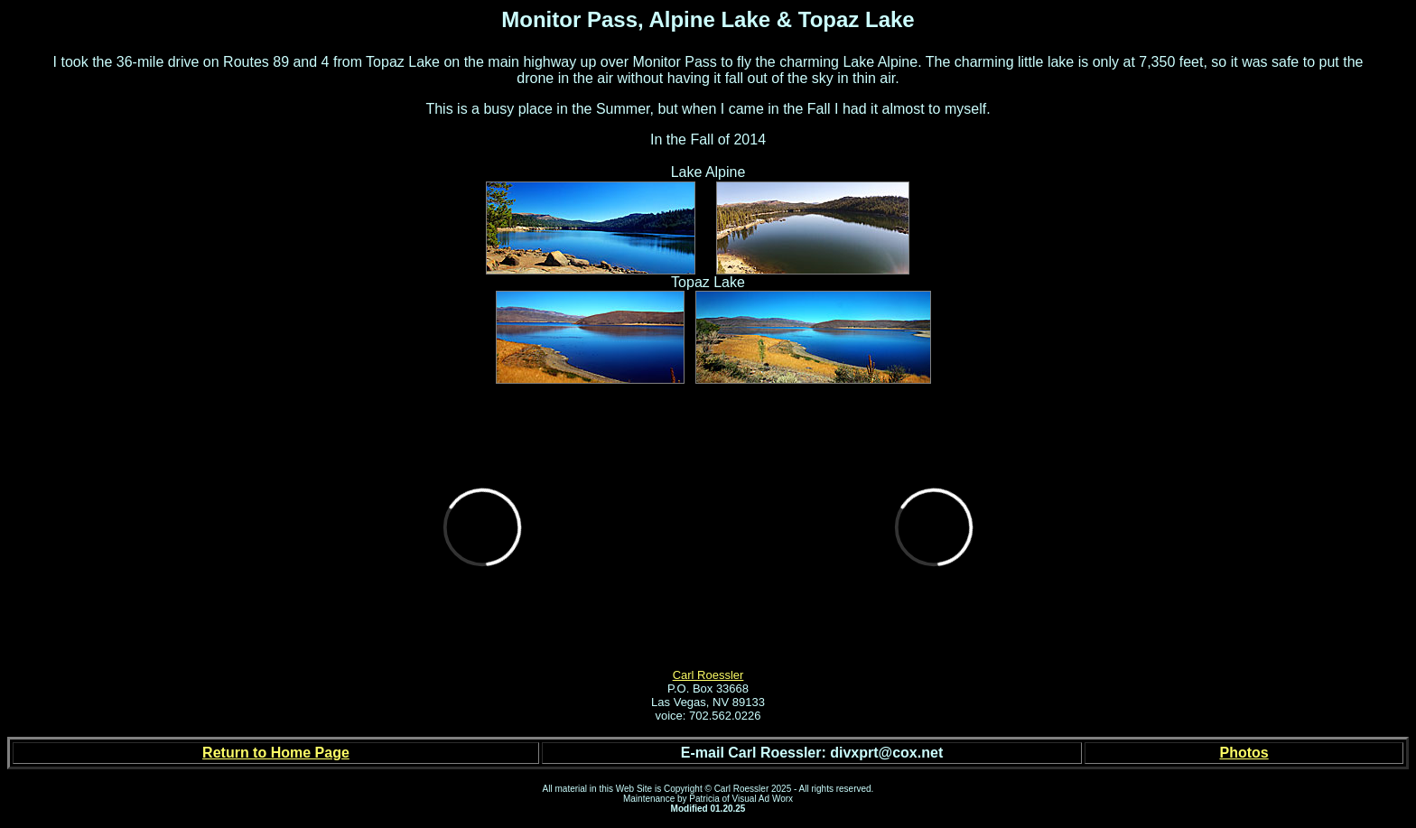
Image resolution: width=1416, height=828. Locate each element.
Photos (1243, 752)
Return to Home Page (275, 752)
